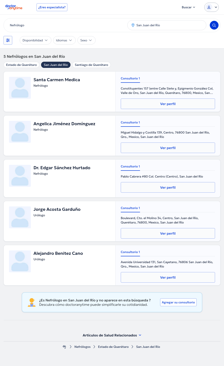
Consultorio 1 (130, 78)
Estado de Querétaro (21, 65)
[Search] (214, 25)
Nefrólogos (82, 347)
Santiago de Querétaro (91, 65)
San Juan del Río (56, 65)
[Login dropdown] (211, 7)
